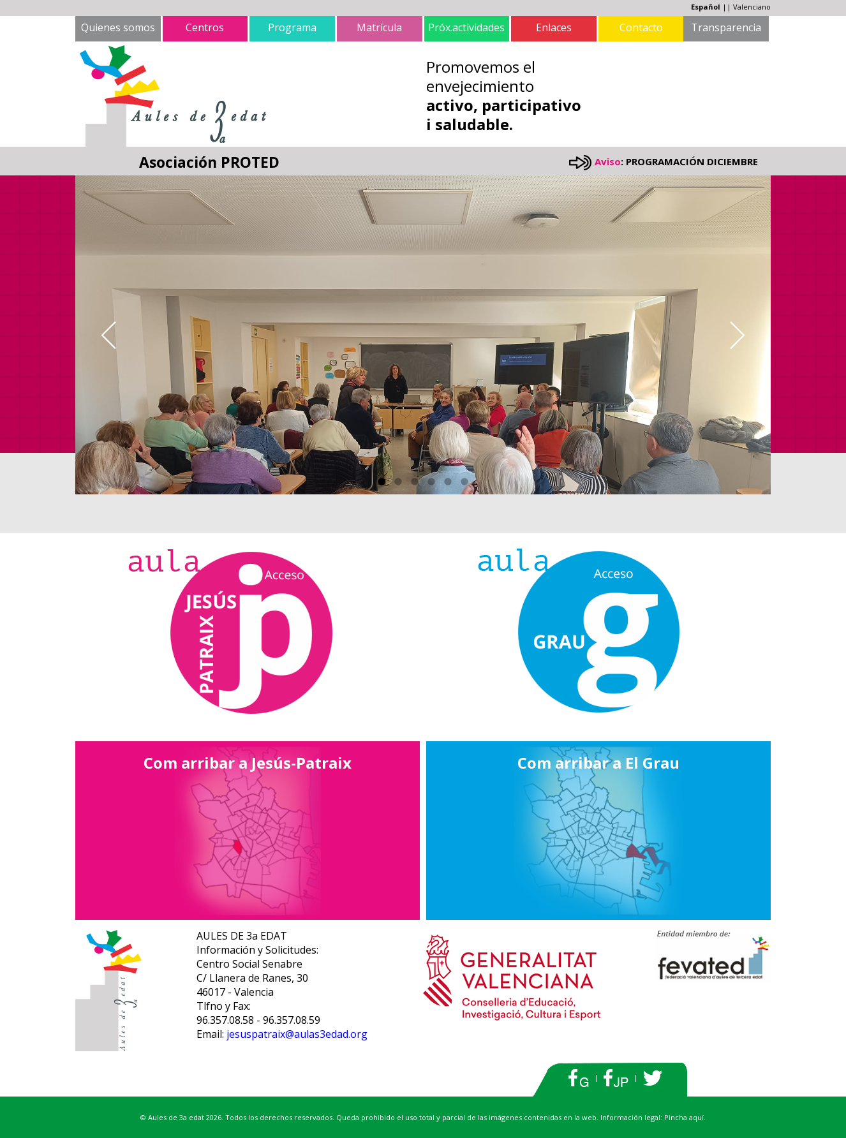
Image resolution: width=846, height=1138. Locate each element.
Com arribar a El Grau (598, 762)
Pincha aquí (684, 1117)
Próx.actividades (466, 27)
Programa (292, 27)
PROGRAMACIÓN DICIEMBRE (692, 161)
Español (705, 6)
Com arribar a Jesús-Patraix (248, 762)
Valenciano (752, 6)
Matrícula (379, 27)
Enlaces (554, 27)
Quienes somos (118, 27)
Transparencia (726, 27)
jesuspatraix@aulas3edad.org (296, 1034)
